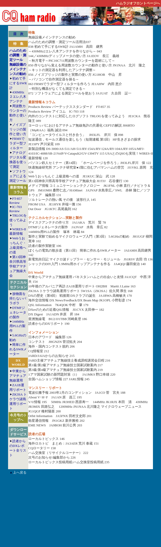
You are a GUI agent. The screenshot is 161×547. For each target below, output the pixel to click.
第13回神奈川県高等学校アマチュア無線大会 (17, 266)
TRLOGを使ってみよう (18, 220)
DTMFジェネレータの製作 (17, 312)
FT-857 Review (15, 201)
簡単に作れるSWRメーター (18, 349)
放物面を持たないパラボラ (17, 298)
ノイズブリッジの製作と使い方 (17, 129)
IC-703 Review (15, 209)
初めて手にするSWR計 (18, 83)
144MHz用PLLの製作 (17, 326)
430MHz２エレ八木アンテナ (17, 96)
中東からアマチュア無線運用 (17, 375)
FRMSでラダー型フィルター (17, 143)
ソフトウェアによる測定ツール (17, 176)
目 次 (18, 34)
